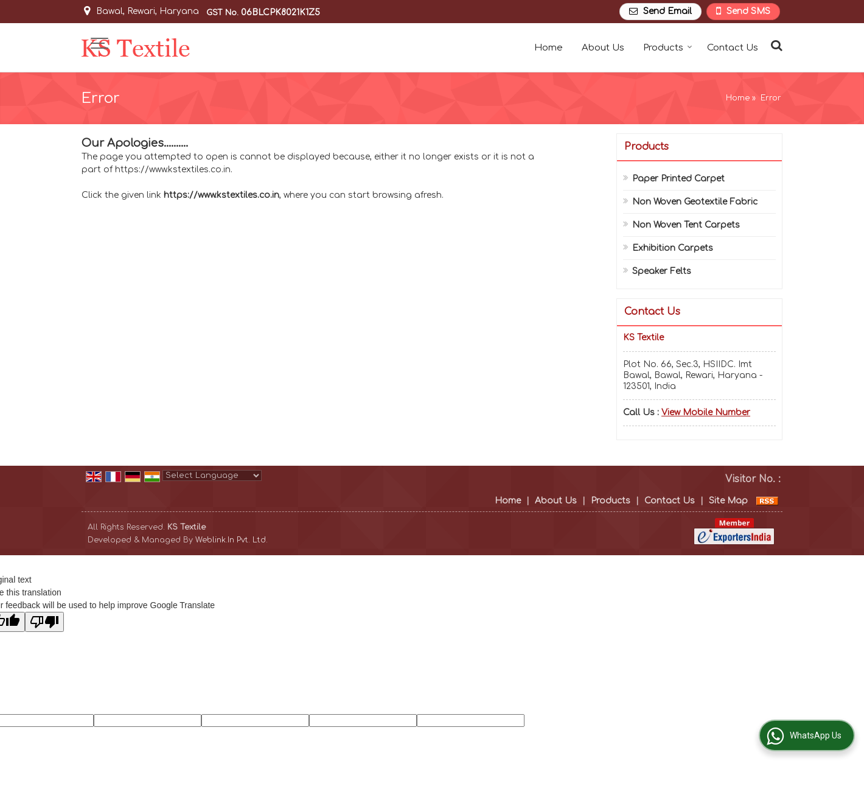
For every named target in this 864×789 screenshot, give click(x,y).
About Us (603, 48)
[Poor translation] (44, 622)
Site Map (728, 500)
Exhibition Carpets (672, 248)
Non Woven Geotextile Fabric (695, 201)
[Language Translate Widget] (212, 475)
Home (548, 48)
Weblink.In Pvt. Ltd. (231, 540)
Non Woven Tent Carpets (686, 225)
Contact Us (732, 48)
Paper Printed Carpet (678, 178)
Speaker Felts (661, 271)
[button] (705, 412)
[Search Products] (774, 46)
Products (667, 48)
